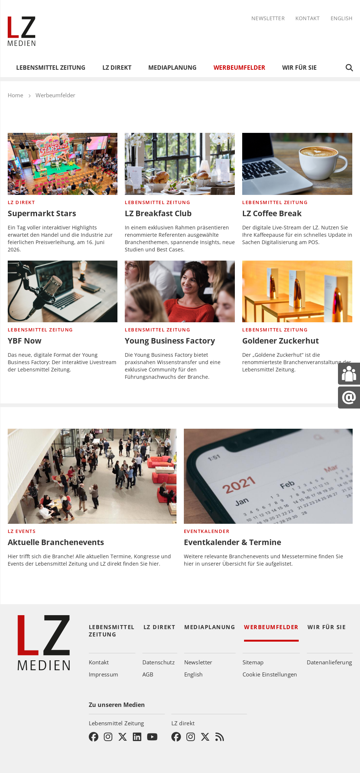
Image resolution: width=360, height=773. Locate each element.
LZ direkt (116, 67)
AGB (148, 674)
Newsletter (268, 18)
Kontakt (307, 18)
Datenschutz (158, 662)
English (342, 18)
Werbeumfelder (239, 67)
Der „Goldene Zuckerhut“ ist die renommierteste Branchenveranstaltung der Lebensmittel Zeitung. (296, 362)
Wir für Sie (299, 67)
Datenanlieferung (329, 662)
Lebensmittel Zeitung (51, 67)
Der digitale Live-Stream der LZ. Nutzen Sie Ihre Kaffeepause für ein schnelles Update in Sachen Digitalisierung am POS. (297, 235)
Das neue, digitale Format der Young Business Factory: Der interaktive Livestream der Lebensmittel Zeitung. (62, 362)
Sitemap (253, 662)
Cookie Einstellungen (270, 674)
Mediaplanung (172, 67)
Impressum (104, 674)
